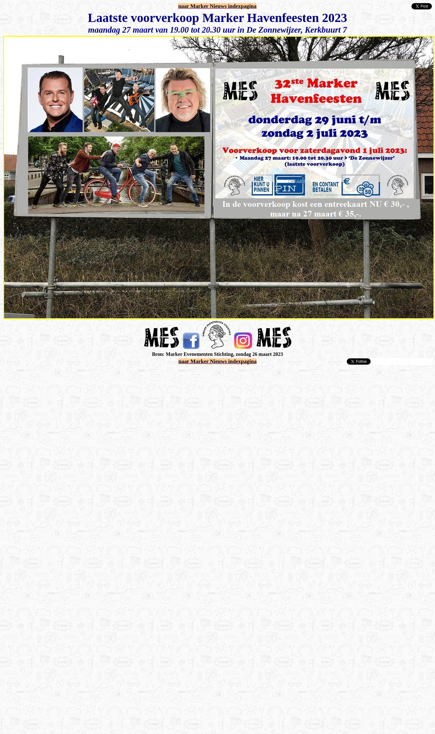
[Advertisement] (68, 433)
